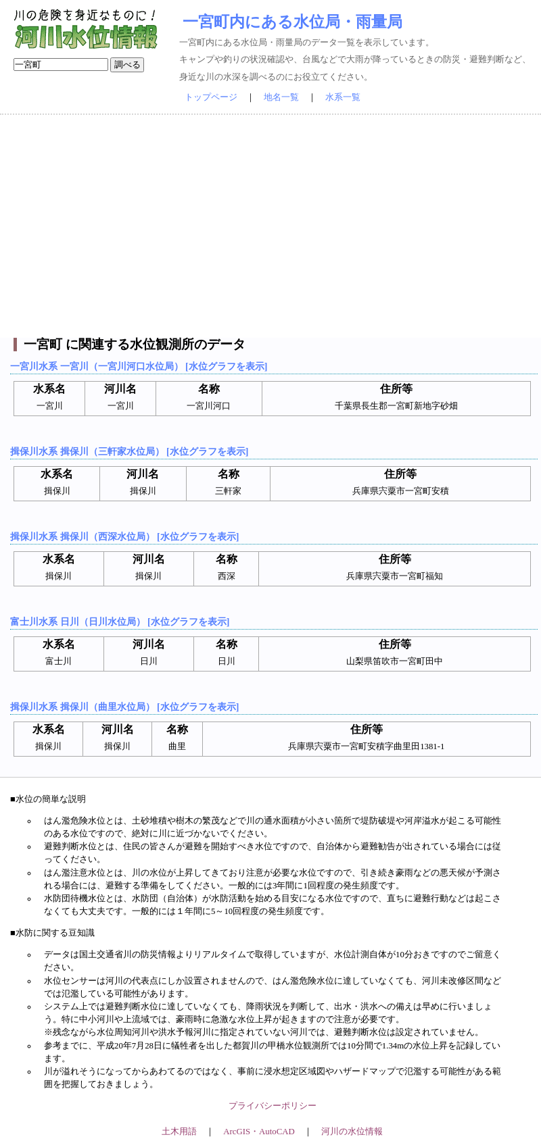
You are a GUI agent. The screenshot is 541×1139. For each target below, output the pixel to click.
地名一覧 (281, 97)
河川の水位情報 (352, 1131)
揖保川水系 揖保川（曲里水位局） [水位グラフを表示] (124, 706)
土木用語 (179, 1131)
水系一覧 (342, 97)
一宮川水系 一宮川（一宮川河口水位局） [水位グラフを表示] (138, 366)
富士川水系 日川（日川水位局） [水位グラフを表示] (119, 621)
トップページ (211, 97)
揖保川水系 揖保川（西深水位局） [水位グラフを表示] (124, 536)
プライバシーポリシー (272, 1106)
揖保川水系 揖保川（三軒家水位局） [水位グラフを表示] (129, 451)
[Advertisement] (270, 226)
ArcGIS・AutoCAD (258, 1131)
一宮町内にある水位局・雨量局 (292, 21)
